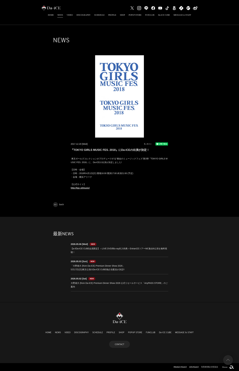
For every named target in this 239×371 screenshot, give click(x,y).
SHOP (122, 15)
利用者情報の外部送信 (209, 367)
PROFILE (112, 15)
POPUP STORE (135, 15)
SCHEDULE (99, 15)
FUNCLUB (149, 15)
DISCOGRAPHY (84, 15)
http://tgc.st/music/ (80, 188)
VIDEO (70, 15)
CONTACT (119, 344)
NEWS (60, 15)
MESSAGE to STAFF (182, 15)
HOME (51, 15)
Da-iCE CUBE (164, 15)
